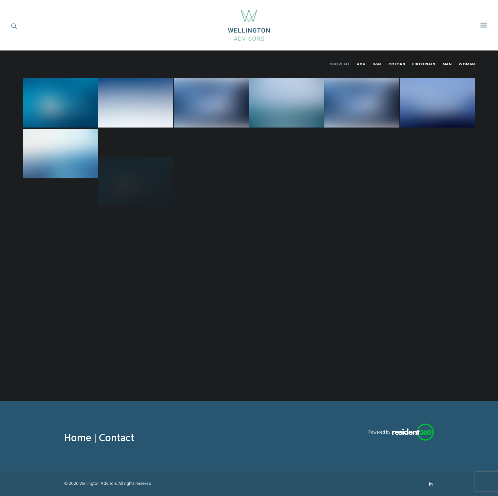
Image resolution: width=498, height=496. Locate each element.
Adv (361, 64)
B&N (377, 64)
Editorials (423, 64)
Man (447, 64)
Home (77, 438)
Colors (396, 64)
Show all (340, 64)
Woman (467, 64)
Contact (116, 438)
